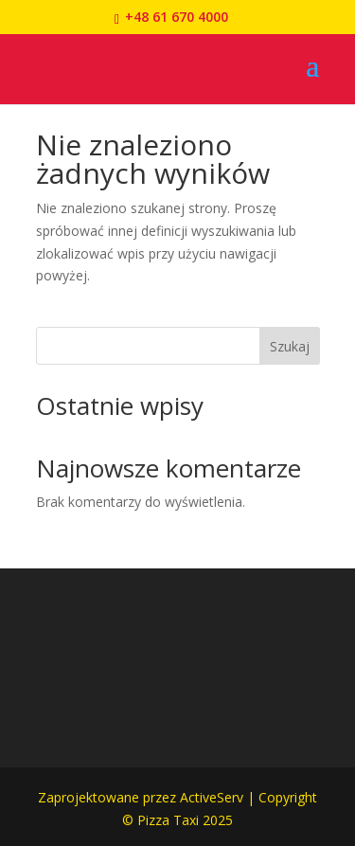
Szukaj (290, 346)
